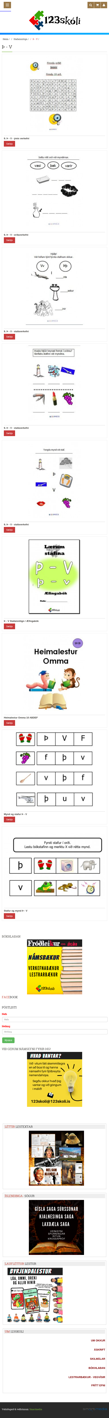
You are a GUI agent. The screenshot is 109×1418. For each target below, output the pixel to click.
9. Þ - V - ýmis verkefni (16, 138)
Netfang (6, 1026)
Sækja (9, 143)
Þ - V (35, 39)
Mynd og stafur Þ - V (15, 814)
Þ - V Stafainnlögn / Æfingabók (21, 621)
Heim (5, 39)
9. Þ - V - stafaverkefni (16, 331)
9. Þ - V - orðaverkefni (16, 234)
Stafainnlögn (20, 39)
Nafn (4, 1014)
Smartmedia (35, 1409)
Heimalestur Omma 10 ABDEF (21, 717)
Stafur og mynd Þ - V (15, 910)
